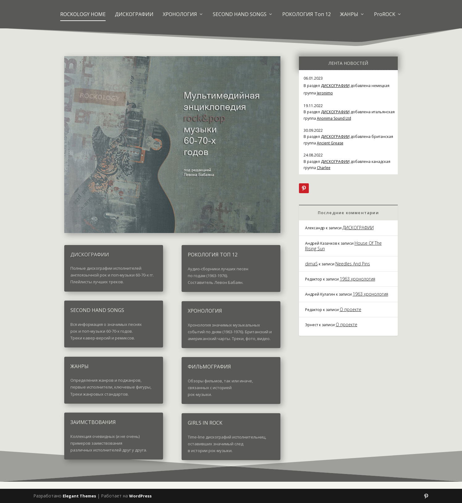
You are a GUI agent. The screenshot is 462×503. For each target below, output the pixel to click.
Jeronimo (325, 93)
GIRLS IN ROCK (205, 422)
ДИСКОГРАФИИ (134, 14)
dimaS (311, 264)
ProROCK (384, 14)
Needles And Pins (352, 264)
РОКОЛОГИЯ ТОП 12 (212, 254)
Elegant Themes (79, 496)
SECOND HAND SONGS (240, 14)
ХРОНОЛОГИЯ (180, 14)
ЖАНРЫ (349, 14)
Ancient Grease (330, 143)
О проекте (350, 309)
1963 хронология (357, 279)
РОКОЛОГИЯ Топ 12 (306, 14)
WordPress (140, 496)
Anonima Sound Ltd (334, 118)
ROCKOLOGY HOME (83, 14)
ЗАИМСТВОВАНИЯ (93, 422)
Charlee (323, 167)
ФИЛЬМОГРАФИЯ (209, 366)
